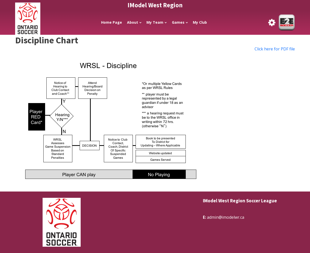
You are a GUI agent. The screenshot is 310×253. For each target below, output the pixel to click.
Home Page (111, 22)
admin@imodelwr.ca (225, 217)
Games (180, 22)
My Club (200, 22)
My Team (156, 22)
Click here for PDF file (275, 49)
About (134, 22)
